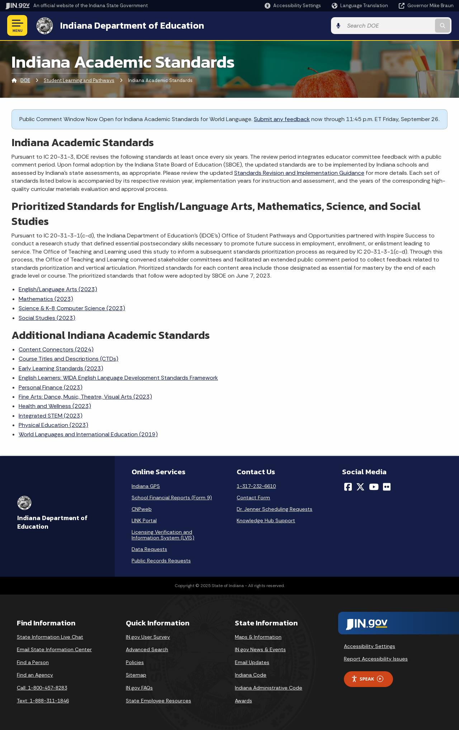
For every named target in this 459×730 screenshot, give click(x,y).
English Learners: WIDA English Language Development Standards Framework (118, 377)
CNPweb (142, 508)
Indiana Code (250, 675)
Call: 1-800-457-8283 (42, 687)
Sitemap (136, 675)
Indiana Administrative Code (268, 687)
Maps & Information (258, 636)
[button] (293, 5)
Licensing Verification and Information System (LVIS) (163, 534)
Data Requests (149, 549)
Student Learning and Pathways (79, 80)
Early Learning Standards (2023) (61, 368)
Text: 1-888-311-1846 (43, 700)
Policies (135, 662)
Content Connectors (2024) (56, 349)
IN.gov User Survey (148, 636)
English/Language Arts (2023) (58, 289)
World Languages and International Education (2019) (88, 434)
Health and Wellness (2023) (55, 406)
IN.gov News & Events (260, 649)
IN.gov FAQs (139, 687)
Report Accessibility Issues (376, 658)
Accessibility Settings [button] (369, 646)
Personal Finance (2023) (50, 387)
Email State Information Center (54, 649)
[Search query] (402, 26)
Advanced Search (147, 649)
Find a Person (33, 662)
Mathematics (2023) (46, 298)
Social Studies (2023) (47, 317)
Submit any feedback (282, 119)
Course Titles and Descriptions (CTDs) (68, 358)
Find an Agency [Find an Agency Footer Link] (35, 675)
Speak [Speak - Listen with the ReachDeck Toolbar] (367, 678)
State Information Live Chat (50, 636)
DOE (25, 80)
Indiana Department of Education (130, 25)
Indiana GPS (146, 485)
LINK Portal (144, 520)
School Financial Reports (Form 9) (172, 497)
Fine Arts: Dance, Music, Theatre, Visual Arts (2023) (85, 396)
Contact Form (253, 497)
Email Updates (252, 662)
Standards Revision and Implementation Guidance (299, 172)
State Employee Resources (158, 700)
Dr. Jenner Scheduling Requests (274, 508)
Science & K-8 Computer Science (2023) (72, 308)
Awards (243, 700)
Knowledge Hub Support (266, 520)
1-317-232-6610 (256, 485)
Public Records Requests (161, 560)
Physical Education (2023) (53, 424)
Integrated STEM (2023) (50, 415)
